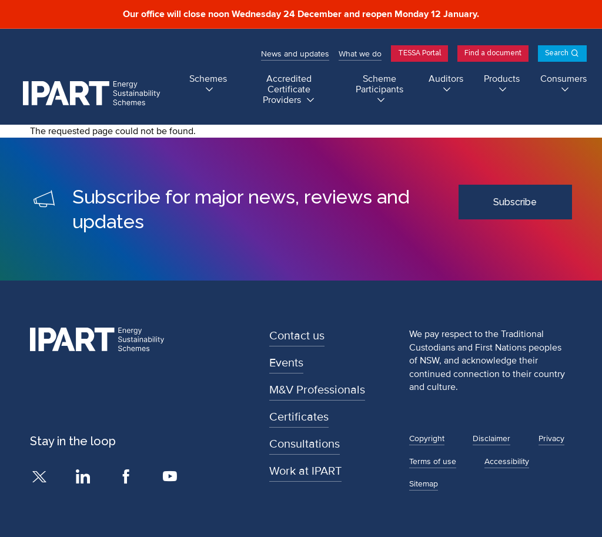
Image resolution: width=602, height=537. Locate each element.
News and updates (295, 54)
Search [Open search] (556, 53)
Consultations (304, 444)
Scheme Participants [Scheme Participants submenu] (379, 84)
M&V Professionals (317, 390)
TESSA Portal (419, 53)
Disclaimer (491, 438)
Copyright (426, 438)
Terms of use (432, 461)
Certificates (299, 417)
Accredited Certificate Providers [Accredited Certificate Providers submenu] (287, 90)
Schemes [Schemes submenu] (208, 79)
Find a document (492, 53)
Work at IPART (305, 471)
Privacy (551, 438)
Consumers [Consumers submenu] (563, 79)
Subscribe (515, 202)
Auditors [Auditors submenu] (446, 79)
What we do (360, 54)
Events (286, 363)
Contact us (297, 336)
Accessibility (506, 461)
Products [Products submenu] (502, 79)
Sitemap (423, 484)
